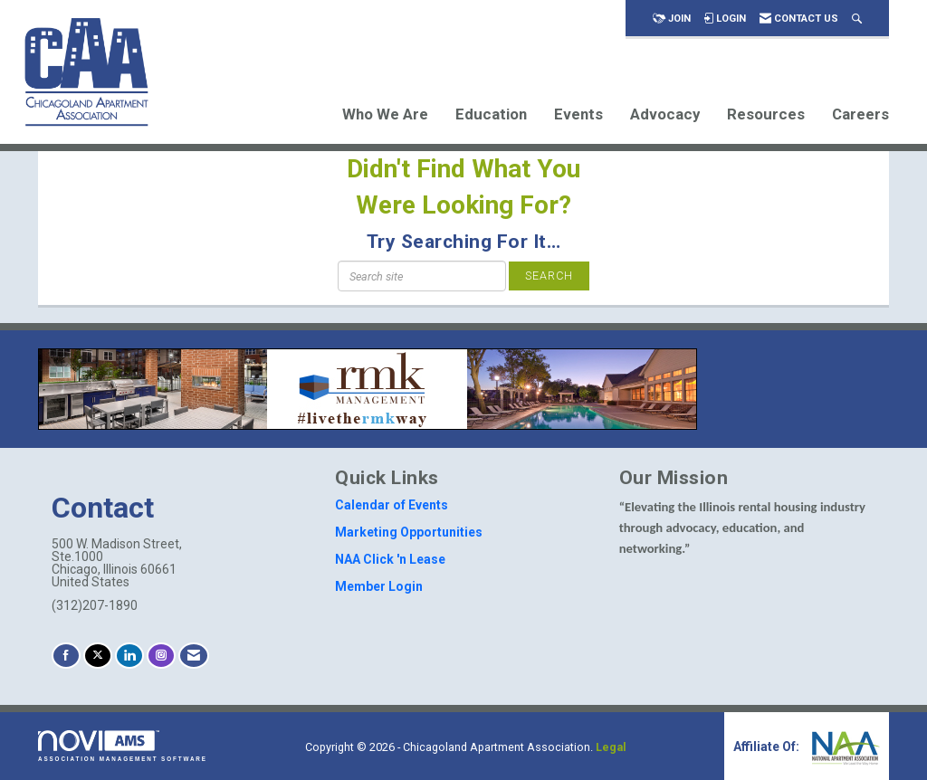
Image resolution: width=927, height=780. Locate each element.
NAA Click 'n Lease (390, 559)
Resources (766, 114)
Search (549, 275)
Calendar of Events (391, 505)
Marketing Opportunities (409, 532)
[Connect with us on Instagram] (161, 655)
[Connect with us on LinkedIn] (129, 655)
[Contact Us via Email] (193, 655)
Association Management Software (122, 746)
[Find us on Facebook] (66, 655)
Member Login (379, 586)
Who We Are (385, 114)
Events (578, 114)
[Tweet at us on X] (97, 655)
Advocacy (665, 114)
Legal (611, 747)
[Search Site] (857, 18)
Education (491, 114)
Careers (860, 114)
